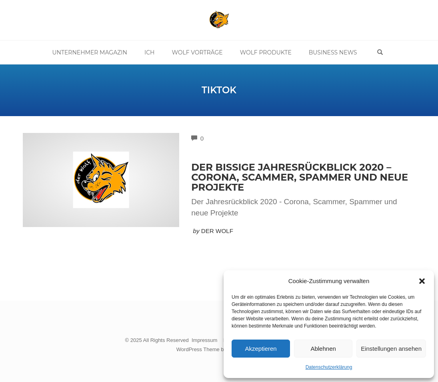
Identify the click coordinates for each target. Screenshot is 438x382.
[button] (422, 281)
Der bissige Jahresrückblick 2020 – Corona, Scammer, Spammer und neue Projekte (299, 177)
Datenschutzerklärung (329, 367)
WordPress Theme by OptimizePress (219, 349)
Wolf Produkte (266, 52)
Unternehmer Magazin (89, 52)
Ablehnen (323, 348)
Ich (149, 52)
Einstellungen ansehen (391, 348)
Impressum (204, 340)
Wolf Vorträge (197, 52)
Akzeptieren (260, 348)
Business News (333, 52)
